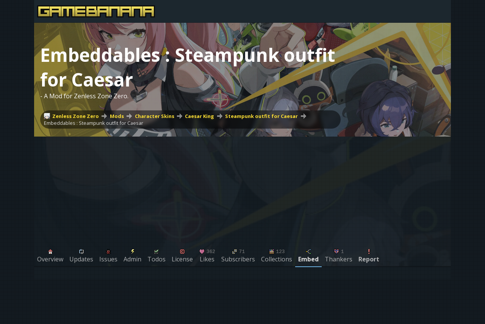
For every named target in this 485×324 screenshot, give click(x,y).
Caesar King (199, 116)
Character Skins (154, 116)
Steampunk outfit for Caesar (261, 116)
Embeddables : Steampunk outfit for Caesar (93, 123)
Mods (117, 116)
